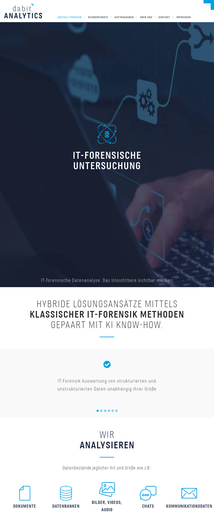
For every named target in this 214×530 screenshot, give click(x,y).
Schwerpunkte (98, 17)
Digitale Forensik (70, 17)
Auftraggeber (124, 17)
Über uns (146, 17)
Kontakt (164, 17)
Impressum (183, 17)
